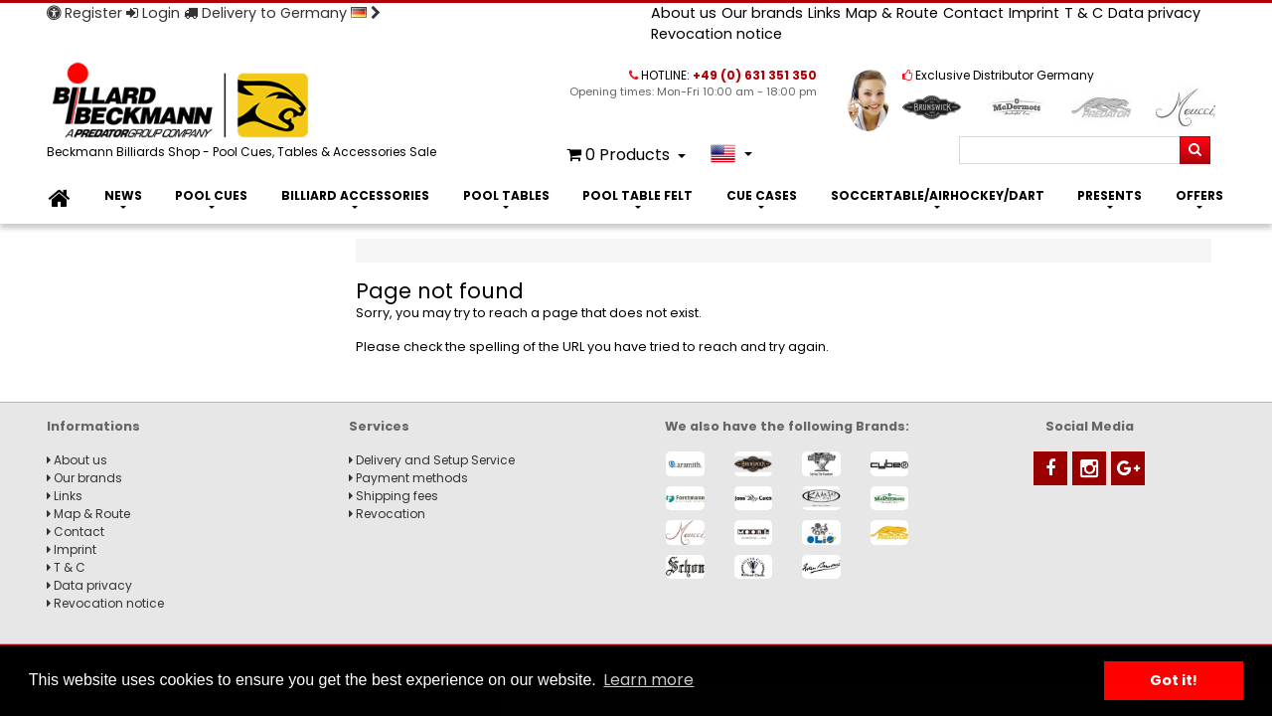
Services (379, 426)
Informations (93, 426)
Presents (1109, 195)
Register (84, 13)
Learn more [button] (648, 679)
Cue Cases (761, 195)
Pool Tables (506, 195)
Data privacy (1154, 13)
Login (153, 13)
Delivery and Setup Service (432, 459)
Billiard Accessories (355, 195)
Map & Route (892, 13)
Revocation (387, 513)
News (123, 195)
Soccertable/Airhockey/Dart (937, 195)
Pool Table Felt (637, 195)
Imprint (1034, 13)
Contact (973, 13)
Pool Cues (211, 195)
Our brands (762, 13)
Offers (1199, 195)
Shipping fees (393, 495)
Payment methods (408, 477)
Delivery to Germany (282, 13)
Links (824, 13)
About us (683, 13)
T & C (1083, 13)
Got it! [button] (1173, 680)
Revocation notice (716, 34)
